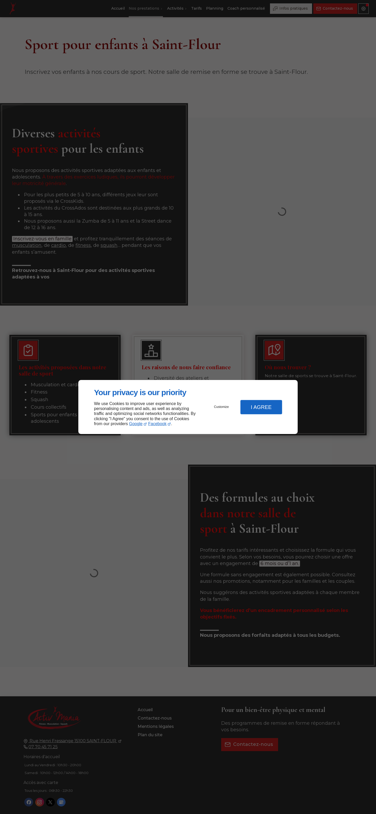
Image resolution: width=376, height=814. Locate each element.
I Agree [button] (261, 407)
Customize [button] (221, 407)
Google (136, 423)
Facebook (157, 423)
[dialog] (188, 407)
